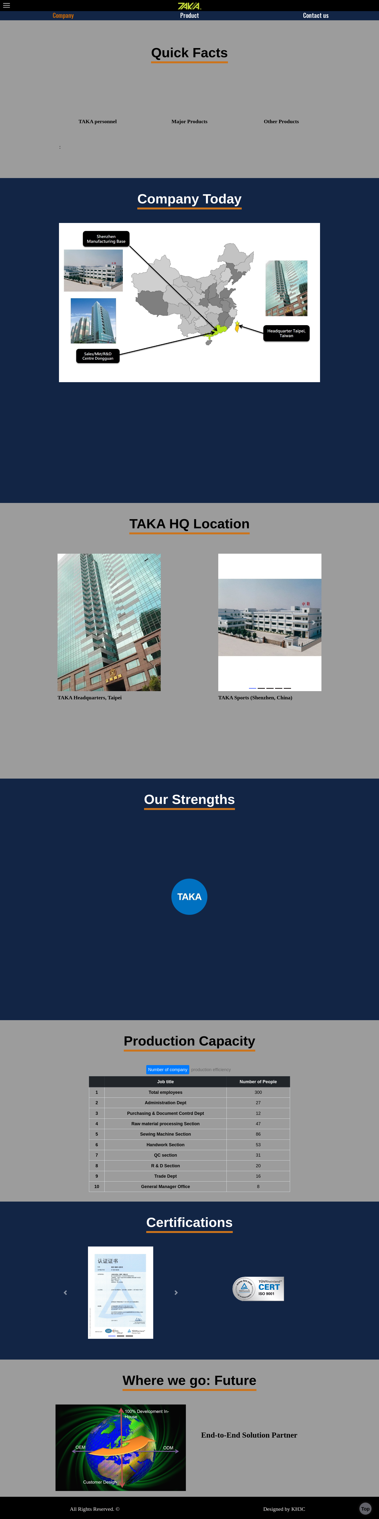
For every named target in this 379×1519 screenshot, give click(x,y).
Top (365, 1509)
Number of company (167, 1069)
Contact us (316, 15)
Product (189, 15)
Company (63, 15)
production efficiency (211, 1069)
